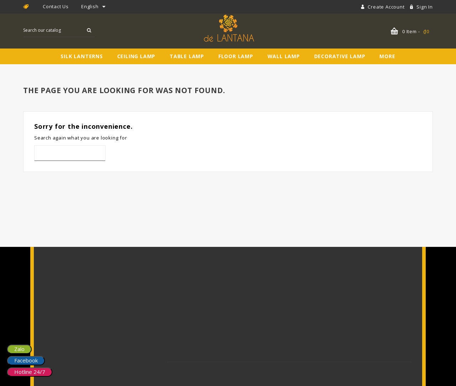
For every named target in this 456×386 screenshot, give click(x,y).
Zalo (19, 348)
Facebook (26, 360)
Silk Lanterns (82, 56)
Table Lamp (187, 56)
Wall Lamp (284, 56)
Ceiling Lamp (136, 56)
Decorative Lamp (340, 56)
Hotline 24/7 (29, 371)
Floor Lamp (235, 56)
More (387, 56)
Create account (387, 7)
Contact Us (56, 6)
